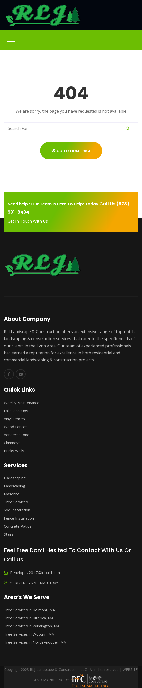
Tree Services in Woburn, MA (29, 634)
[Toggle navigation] (11, 39)
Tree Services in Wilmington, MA (31, 625)
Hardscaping (15, 477)
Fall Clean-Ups (16, 410)
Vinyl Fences (14, 418)
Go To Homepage (71, 150)
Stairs (9, 534)
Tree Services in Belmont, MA (29, 609)
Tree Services (16, 501)
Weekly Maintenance (21, 402)
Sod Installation (17, 509)
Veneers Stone (16, 434)
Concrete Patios (18, 526)
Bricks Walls (14, 450)
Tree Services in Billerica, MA (28, 617)
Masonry (11, 493)
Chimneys (12, 442)
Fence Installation (19, 518)
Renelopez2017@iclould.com (32, 572)
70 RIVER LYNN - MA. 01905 (31, 582)
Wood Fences (15, 426)
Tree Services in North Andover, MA (35, 642)
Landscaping (14, 485)
